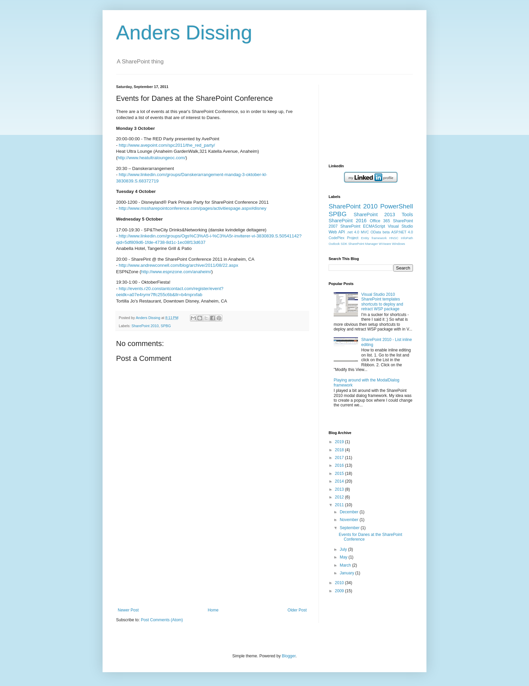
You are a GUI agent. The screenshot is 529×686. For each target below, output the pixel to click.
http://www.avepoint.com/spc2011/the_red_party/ (167, 145)
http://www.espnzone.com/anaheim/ (176, 271)
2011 (340, 505)
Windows (398, 244)
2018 (340, 450)
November (350, 519)
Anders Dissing (184, 32)
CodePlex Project (343, 238)
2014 (340, 481)
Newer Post (128, 610)
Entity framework (374, 238)
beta (386, 232)
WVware (385, 244)
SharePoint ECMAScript (362, 226)
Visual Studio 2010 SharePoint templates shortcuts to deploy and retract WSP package (382, 301)
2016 (340, 465)
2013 (340, 489)
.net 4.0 (352, 232)
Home (213, 610)
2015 (340, 473)
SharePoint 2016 (348, 220)
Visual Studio (400, 226)
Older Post (297, 610)
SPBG (166, 326)
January (347, 573)
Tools (407, 214)
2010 (340, 582)
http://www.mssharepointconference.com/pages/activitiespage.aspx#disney (193, 208)
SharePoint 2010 (145, 326)
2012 (340, 497)
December (350, 512)
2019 (340, 441)
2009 (340, 591)
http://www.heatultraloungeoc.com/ (151, 157)
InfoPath (407, 238)
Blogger (289, 656)
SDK (344, 244)
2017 (340, 457)
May (344, 557)
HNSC (393, 238)
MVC (365, 232)
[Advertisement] (212, 557)
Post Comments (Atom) (162, 620)
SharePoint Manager (363, 244)
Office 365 (380, 221)
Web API (337, 232)
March (346, 565)
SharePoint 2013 (374, 214)
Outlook (334, 244)
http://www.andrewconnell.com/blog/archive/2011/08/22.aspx (178, 265)
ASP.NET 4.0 (402, 232)
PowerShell (396, 206)
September (350, 527)
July (344, 549)
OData (375, 232)
